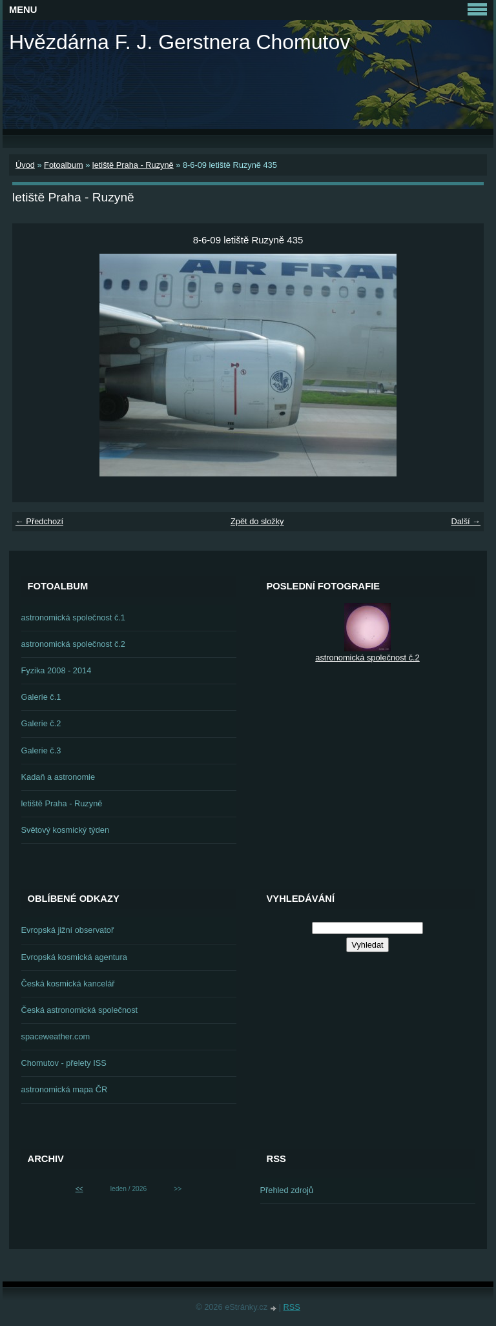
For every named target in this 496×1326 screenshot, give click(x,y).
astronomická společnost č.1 (73, 617)
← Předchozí (39, 521)
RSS (292, 1307)
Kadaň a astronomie (58, 777)
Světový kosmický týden (65, 830)
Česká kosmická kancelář (68, 983)
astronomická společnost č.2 (73, 644)
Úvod (25, 165)
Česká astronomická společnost (79, 1010)
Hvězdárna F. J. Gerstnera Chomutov (179, 42)
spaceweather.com (55, 1036)
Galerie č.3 (41, 750)
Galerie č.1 (41, 697)
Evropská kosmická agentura (74, 957)
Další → (465, 521)
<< (79, 1188)
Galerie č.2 (41, 723)
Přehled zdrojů (287, 1190)
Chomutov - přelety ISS (64, 1063)
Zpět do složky (257, 521)
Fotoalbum (63, 165)
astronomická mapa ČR (64, 1089)
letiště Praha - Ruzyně (133, 165)
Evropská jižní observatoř (67, 930)
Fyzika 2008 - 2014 (56, 670)
